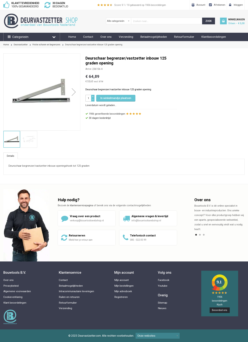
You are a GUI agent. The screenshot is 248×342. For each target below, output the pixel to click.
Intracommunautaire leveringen (76, 291)
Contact (88, 36)
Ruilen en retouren (69, 297)
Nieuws (162, 308)
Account (200, 5)
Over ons (106, 36)
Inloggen (238, 5)
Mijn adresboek (123, 291)
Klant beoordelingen (14, 302)
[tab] (10, 156)
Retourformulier (184, 36)
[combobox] (154, 21)
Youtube (162, 285)
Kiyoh (220, 304)
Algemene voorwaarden (17, 291)
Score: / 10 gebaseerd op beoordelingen (140, 5)
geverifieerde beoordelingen (107, 113)
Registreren (121, 297)
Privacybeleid (11, 285)
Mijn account (121, 280)
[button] (73, 92)
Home (72, 36)
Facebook (163, 280)
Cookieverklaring (12, 297)
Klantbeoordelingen (213, 36)
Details (10, 155)
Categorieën (20, 37)
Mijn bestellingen (124, 285)
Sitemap (162, 302)
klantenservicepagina (81, 205)
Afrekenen (219, 5)
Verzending (126, 36)
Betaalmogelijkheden (153, 36)
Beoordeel (219, 310)
